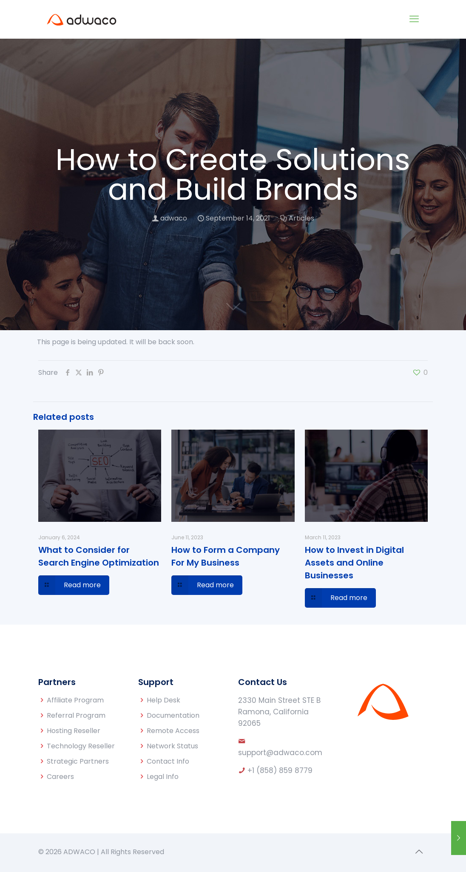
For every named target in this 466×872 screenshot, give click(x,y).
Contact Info (168, 761)
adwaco (173, 218)
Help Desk (163, 700)
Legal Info (163, 776)
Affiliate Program (75, 700)
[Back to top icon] (419, 852)
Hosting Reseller (73, 731)
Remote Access (173, 731)
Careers (60, 776)
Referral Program (76, 715)
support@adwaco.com (280, 752)
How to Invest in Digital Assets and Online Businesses (354, 562)
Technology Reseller (81, 746)
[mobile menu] (414, 19)
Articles (301, 218)
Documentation (173, 715)
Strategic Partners (78, 761)
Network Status (172, 746)
